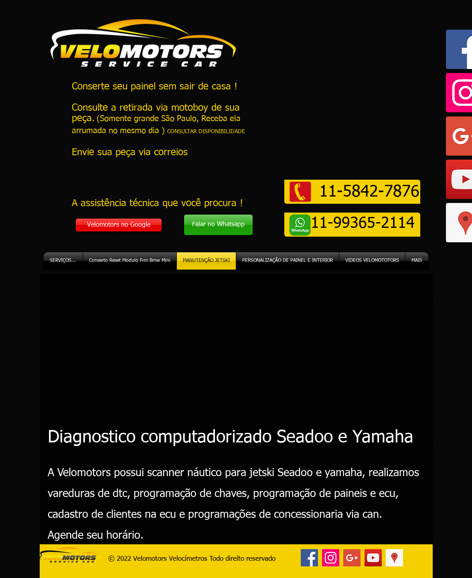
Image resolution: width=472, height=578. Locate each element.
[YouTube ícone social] (373, 557)
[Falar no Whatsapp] (218, 225)
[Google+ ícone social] (352, 557)
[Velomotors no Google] (119, 225)
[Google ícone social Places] (394, 557)
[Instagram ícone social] (330, 557)
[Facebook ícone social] (309, 557)
